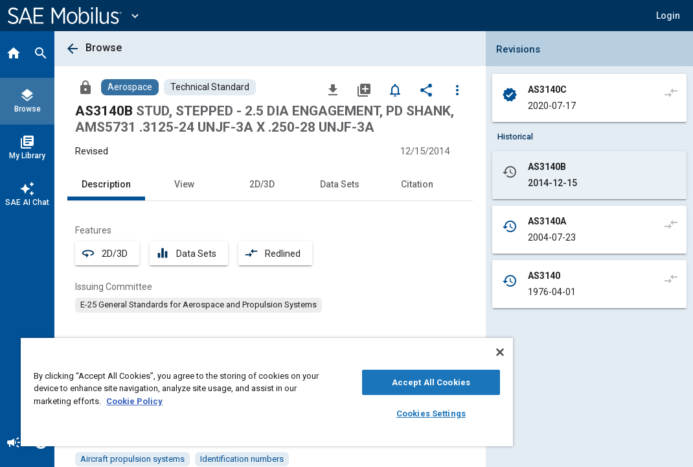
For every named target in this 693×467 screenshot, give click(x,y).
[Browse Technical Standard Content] (210, 87)
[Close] (409, 352)
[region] (222, 392)
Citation (417, 184)
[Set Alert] (395, 89)
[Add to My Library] (364, 89)
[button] (668, 15)
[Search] (40, 54)
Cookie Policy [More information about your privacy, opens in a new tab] (225, 401)
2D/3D (262, 184)
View (184, 184)
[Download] (333, 89)
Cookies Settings (356, 413)
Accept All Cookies (356, 382)
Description (106, 184)
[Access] (85, 87)
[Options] (457, 89)
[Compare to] (671, 92)
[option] (198, 305)
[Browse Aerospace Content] (130, 87)
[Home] (13, 54)
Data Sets (339, 184)
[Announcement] (13, 443)
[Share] (426, 89)
